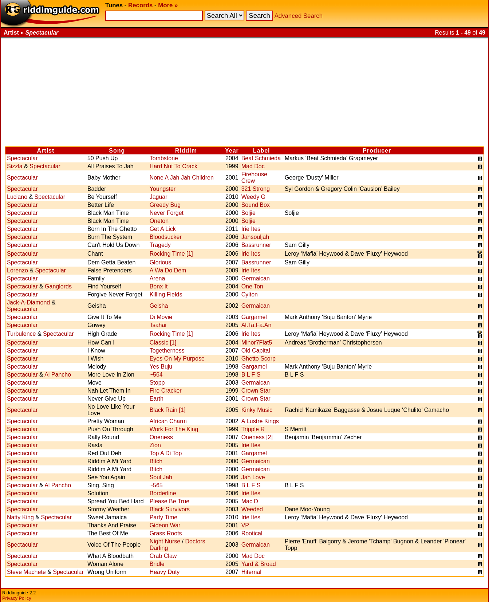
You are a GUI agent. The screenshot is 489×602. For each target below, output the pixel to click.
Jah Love (253, 477)
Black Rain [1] (168, 410)
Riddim (186, 150)
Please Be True (169, 501)
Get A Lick (163, 229)
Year (232, 150)
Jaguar (158, 197)
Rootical (252, 533)
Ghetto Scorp (258, 358)
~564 (156, 374)
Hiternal (251, 572)
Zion (155, 445)
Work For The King (174, 429)
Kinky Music (256, 410)
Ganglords (58, 286)
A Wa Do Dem (168, 270)
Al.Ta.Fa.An (256, 325)
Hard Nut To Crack (173, 166)
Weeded (252, 509)
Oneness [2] (257, 437)
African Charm (168, 421)
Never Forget (167, 213)
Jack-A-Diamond (28, 302)
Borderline (163, 493)
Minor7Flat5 (256, 342)
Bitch (156, 461)
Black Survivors (170, 509)
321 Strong (255, 189)
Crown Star (256, 390)
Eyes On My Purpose (177, 358)
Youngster (163, 189)
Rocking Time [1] (171, 254)
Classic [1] (163, 342)
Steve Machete (26, 572)
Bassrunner (256, 245)
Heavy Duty (165, 572)
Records (140, 5)
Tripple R (253, 429)
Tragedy (160, 245)
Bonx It (159, 286)
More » (168, 5)
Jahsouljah (255, 237)
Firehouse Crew (254, 177)
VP (245, 525)
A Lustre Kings (260, 421)
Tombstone (164, 158)
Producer (377, 150)
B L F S (251, 374)
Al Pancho (57, 374)
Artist (46, 150)
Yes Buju (161, 366)
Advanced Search (299, 15)
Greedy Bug (165, 205)
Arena (157, 278)
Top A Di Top (166, 453)
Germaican (255, 278)
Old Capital (255, 350)
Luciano (17, 197)
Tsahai (158, 325)
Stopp (157, 382)
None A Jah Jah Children (182, 177)
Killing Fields (166, 294)
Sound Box (255, 205)
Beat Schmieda (261, 158)
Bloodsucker (166, 237)
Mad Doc (253, 166)
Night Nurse (165, 541)
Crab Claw (163, 556)
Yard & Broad (258, 564)
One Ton (252, 286)
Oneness (161, 437)
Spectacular (22, 158)
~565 (156, 485)
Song (117, 150)
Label (261, 150)
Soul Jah (161, 477)
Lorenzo (17, 270)
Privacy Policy (16, 598)
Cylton (249, 294)
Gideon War (165, 525)
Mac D (249, 501)
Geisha (159, 306)
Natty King (20, 517)
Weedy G (253, 197)
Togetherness (167, 350)
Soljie (248, 213)
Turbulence (21, 334)
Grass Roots (166, 533)
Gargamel (254, 317)
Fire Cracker (166, 390)
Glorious (160, 262)
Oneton (159, 221)
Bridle (157, 564)
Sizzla (15, 166)
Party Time (163, 517)
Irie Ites (250, 229)
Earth (156, 399)
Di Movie (161, 317)
